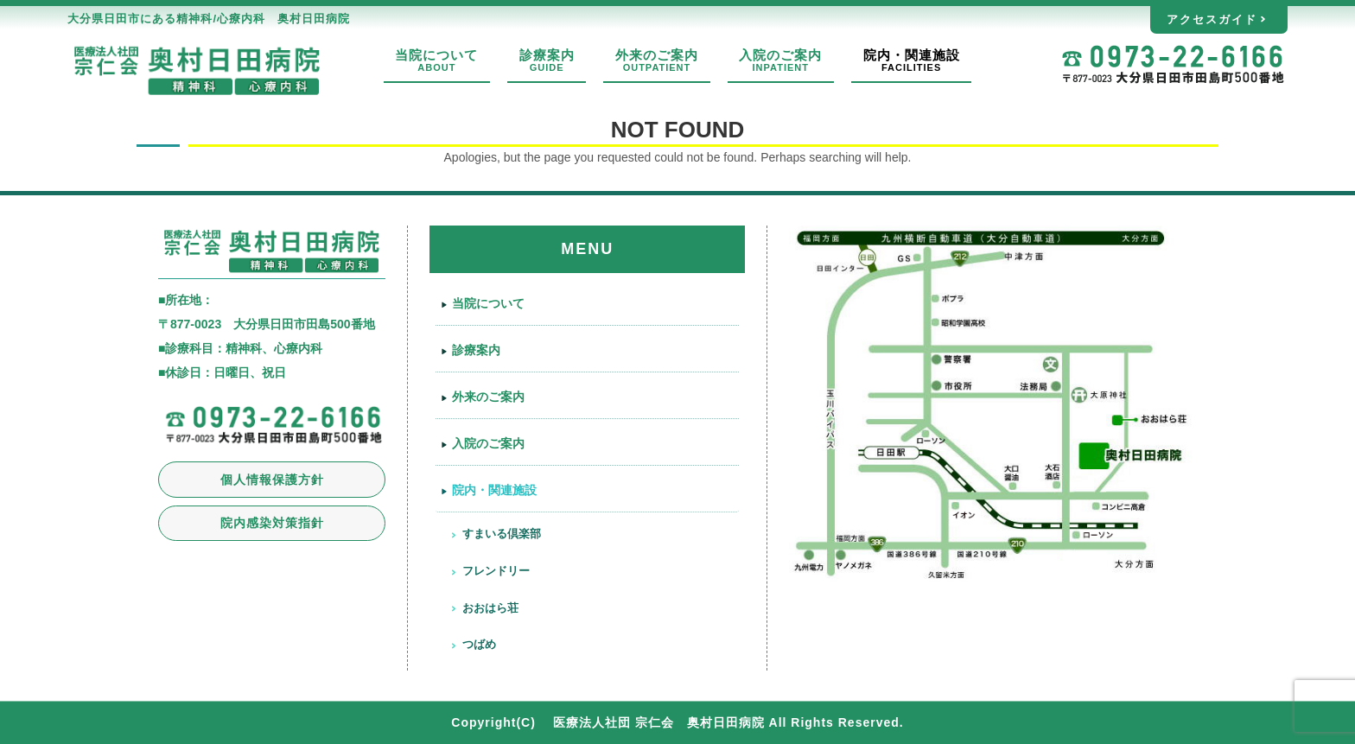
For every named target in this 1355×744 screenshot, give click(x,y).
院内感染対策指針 (272, 523)
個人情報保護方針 (272, 479)
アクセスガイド (1212, 19)
